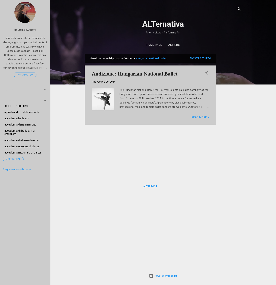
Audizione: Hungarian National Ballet (135, 74)
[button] (207, 73)
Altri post (150, 186)
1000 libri (22, 106)
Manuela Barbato (25, 30)
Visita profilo (25, 75)
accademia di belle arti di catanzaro (19, 132)
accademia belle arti (16, 118)
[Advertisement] (230, 107)
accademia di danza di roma (21, 140)
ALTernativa (163, 24)
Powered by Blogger (163, 275)
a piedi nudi (11, 112)
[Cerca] (239, 9)
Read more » (200, 117)
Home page (154, 44)
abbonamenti (31, 112)
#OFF (7, 106)
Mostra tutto (200, 58)
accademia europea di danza (21, 146)
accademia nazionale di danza (22, 152)
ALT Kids (174, 44)
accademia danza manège (20, 124)
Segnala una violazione (17, 169)
